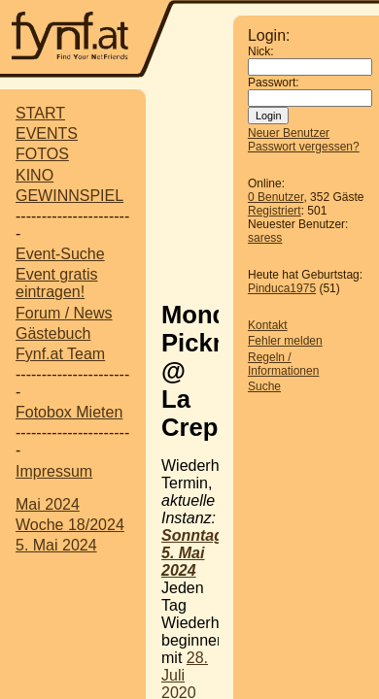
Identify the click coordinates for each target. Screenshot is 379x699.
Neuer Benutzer (288, 133)
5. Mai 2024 (56, 545)
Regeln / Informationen (283, 364)
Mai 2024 (48, 504)
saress (265, 238)
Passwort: (273, 82)
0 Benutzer (275, 197)
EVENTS (47, 133)
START (40, 113)
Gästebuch (53, 333)
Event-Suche (60, 254)
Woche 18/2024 (70, 524)
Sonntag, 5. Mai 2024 (194, 553)
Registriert (274, 210)
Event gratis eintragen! (56, 283)
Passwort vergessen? (304, 146)
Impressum (54, 471)
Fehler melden (285, 341)
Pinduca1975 (282, 288)
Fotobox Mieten (69, 412)
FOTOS (42, 154)
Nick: (261, 51)
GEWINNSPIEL (69, 195)
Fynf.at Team (60, 354)
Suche (264, 386)
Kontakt (268, 325)
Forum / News (64, 313)
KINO (34, 175)
